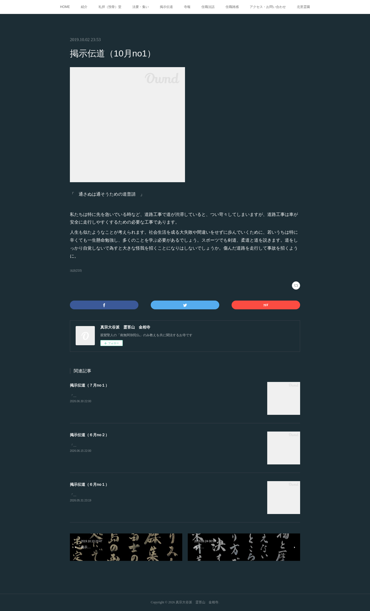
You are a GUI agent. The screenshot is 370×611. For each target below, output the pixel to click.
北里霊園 (303, 7)
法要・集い (140, 7)
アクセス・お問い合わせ (268, 7)
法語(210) (76, 270)
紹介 (84, 7)
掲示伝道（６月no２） (89, 435)
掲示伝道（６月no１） (89, 484)
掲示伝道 (166, 7)
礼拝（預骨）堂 (109, 7)
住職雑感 (232, 7)
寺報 (187, 7)
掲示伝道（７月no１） (89, 385)
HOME (65, 7)
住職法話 (208, 7)
